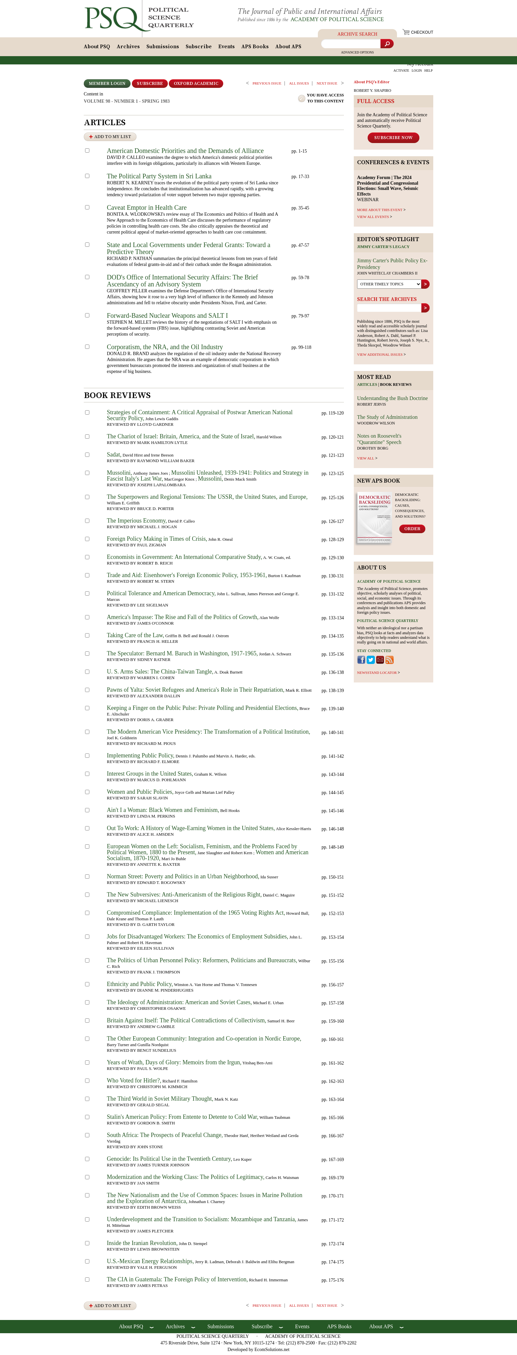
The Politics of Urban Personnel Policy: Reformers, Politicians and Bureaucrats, (202, 962)
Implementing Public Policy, (140, 757)
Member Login (107, 86)
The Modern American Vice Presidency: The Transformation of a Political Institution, (208, 733)
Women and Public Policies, (140, 793)
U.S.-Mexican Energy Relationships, (150, 1263)
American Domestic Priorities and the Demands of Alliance (185, 152)
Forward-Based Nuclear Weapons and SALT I (167, 317)
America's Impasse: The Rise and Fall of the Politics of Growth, (182, 619)
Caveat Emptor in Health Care (147, 209)
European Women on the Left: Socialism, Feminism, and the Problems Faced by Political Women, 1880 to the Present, (202, 851)
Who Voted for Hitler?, (134, 1082)
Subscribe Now (393, 139)
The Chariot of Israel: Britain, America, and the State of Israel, (181, 438)
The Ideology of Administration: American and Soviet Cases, (179, 1004)
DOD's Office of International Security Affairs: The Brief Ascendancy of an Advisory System (182, 282)
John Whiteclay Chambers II (387, 275)
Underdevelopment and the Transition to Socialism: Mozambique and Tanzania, (201, 1221)
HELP (428, 72)
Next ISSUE (327, 85)
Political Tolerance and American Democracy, (161, 595)
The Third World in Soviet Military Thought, (160, 1100)
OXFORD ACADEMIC (196, 86)
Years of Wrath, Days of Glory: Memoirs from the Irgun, (174, 1064)
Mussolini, (119, 474)
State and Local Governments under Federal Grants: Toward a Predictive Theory (188, 250)
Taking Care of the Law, (135, 637)
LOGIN (416, 72)
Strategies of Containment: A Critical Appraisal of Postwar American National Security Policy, (199, 417)
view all (365, 460)
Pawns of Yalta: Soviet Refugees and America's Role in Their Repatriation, (196, 691)
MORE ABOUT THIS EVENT (379, 211)
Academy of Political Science (342, 19)
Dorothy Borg (372, 450)
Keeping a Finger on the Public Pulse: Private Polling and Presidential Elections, (202, 710)
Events (226, 48)
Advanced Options (357, 54)
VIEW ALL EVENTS (373, 218)
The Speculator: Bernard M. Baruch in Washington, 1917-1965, (182, 655)
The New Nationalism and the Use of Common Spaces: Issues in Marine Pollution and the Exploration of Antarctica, (204, 1200)
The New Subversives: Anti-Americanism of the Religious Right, (184, 896)
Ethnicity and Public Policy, (140, 986)
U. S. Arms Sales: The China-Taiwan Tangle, (160, 673)
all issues (299, 85)
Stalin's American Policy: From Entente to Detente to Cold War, (182, 1119)
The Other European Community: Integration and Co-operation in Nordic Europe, (204, 1040)
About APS (288, 48)
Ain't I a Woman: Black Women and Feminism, (163, 812)
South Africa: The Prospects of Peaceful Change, (165, 1137)
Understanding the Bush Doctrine (392, 400)
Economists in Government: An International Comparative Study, (184, 559)
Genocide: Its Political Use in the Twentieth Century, (169, 1160)
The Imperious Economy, (137, 522)
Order (412, 530)
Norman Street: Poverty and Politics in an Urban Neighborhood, (183, 878)
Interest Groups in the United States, (150, 775)
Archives (128, 48)
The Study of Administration (387, 418)
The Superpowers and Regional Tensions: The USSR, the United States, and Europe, (207, 498)
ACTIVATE (401, 72)
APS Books (255, 48)
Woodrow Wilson (376, 424)
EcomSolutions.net (272, 1351)
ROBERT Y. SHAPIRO (372, 92)
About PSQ (97, 48)
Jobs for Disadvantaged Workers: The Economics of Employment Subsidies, (197, 938)
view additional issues (380, 356)
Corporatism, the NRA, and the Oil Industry (165, 348)
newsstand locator (377, 674)
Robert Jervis (371, 406)
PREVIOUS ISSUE (267, 85)
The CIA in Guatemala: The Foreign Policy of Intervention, (177, 1281)
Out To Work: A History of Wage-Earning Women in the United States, (191, 830)
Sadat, (114, 456)
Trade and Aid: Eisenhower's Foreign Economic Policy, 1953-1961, (187, 577)
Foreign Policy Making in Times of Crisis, (157, 540)
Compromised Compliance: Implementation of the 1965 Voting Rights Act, (196, 914)
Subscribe (199, 48)
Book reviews (396, 386)
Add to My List (112, 139)
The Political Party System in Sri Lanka (159, 178)
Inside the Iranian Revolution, (142, 1245)
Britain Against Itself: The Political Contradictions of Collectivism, (186, 1022)
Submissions (162, 48)
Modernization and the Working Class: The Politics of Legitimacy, (185, 1179)
